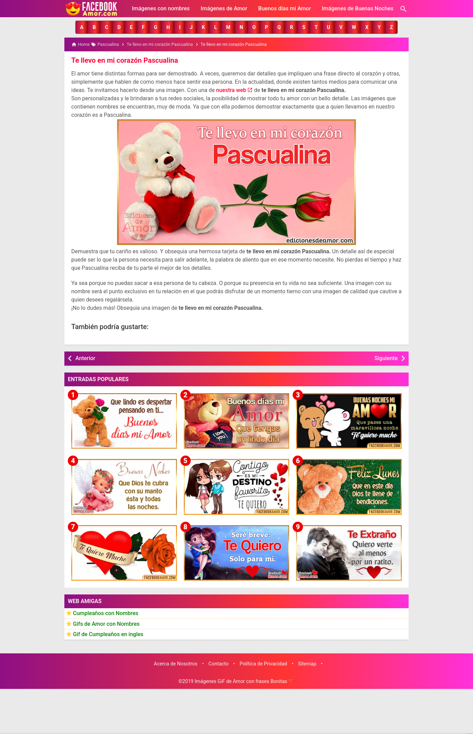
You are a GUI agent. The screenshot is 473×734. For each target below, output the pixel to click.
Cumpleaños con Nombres (105, 613)
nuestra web (231, 89)
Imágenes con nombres (161, 8)
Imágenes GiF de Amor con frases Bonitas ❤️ (244, 681)
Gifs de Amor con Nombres (106, 623)
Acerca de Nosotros (176, 663)
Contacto (219, 663)
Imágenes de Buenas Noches (357, 8)
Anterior (85, 358)
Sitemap (307, 663)
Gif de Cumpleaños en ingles (108, 634)
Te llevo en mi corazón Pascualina (123, 60)
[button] (81, 27)
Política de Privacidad (263, 663)
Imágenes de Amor (224, 8)
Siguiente (386, 358)
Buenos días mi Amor (284, 8)
